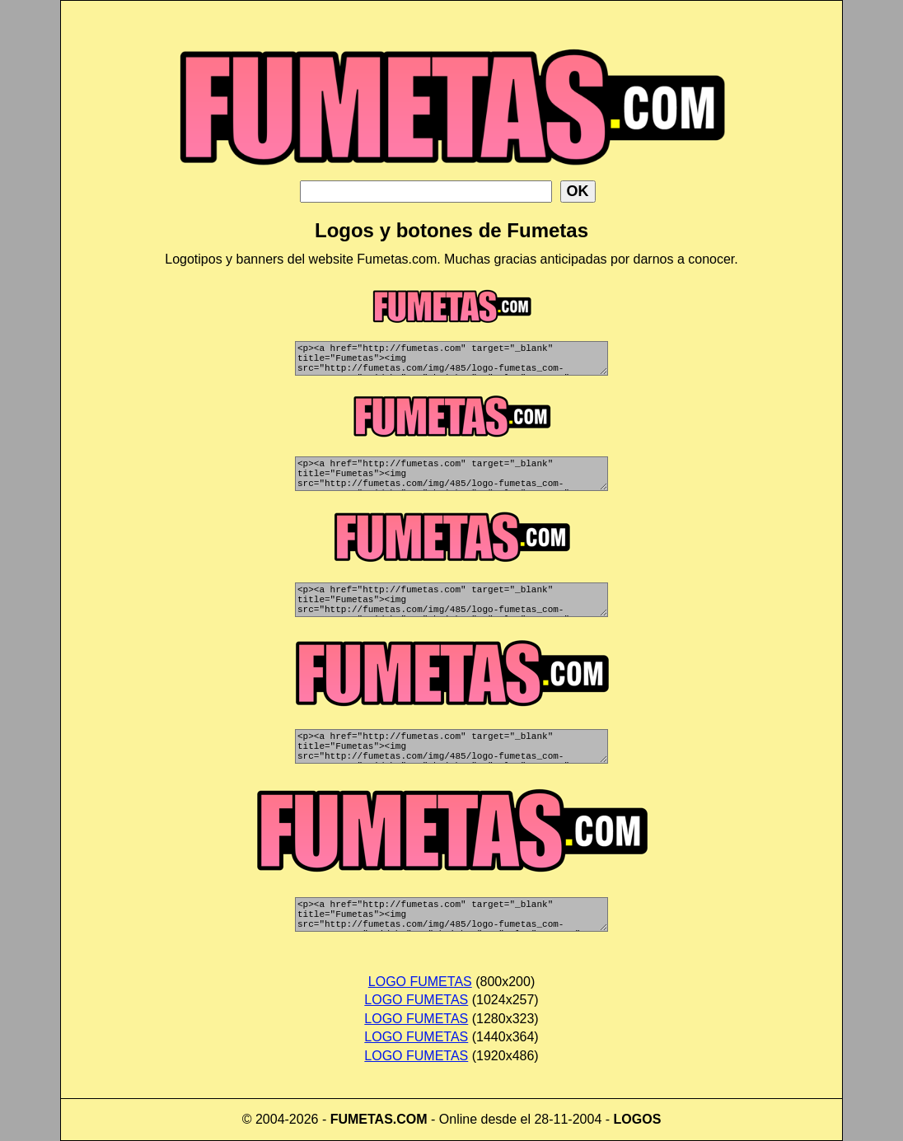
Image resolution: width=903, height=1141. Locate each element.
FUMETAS (361, 1119)
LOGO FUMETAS (420, 982)
